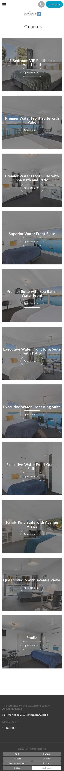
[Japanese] (17, 768)
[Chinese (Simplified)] (17, 754)
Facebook (8, 727)
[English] (46, 754)
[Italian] (46, 763)
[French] (17, 759)
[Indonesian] (17, 763)
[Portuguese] (46, 768)
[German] (46, 759)
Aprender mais (31, 72)
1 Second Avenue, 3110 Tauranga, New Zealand (25, 714)
